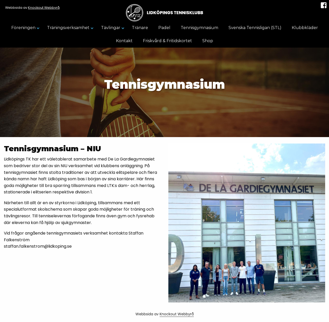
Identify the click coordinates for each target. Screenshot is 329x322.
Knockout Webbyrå (44, 7)
